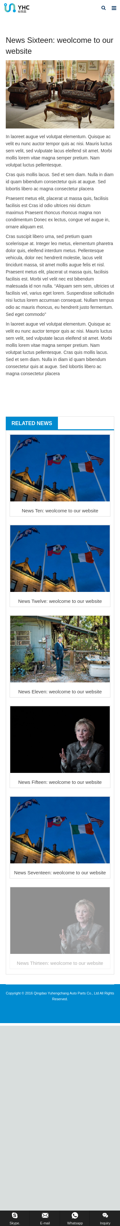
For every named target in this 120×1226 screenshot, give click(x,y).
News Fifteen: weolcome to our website (60, 782)
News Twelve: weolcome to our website (60, 601)
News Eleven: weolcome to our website (60, 691)
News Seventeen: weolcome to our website (60, 872)
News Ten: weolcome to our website (60, 510)
